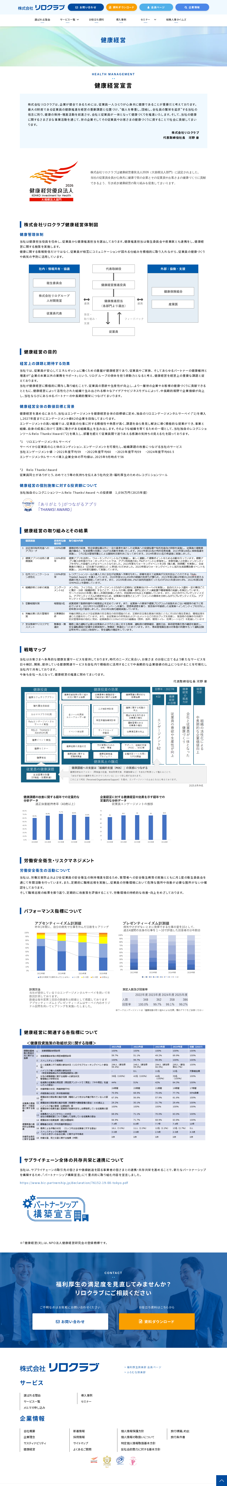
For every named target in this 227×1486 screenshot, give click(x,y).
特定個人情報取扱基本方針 (138, 1443)
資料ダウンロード (123, 7)
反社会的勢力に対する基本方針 (140, 1449)
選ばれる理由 (42, 19)
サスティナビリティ (35, 1443)
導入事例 (121, 19)
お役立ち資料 (96, 19)
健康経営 (29, 1449)
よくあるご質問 (82, 1449)
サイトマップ (80, 1443)
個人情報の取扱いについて (138, 1437)
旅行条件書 (178, 1437)
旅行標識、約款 (180, 1431)
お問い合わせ (88, 7)
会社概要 (29, 1431)
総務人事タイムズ (176, 19)
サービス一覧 (67, 19)
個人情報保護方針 (132, 1431)
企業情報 (194, 7)
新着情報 (79, 1431)
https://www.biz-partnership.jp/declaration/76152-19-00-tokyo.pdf (74, 1182)
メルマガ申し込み (34, 1407)
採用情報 (79, 1437)
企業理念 (29, 1437)
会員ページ (158, 7)
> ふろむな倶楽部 (135, 1372)
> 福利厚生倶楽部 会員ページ (143, 1367)
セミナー (145, 19)
